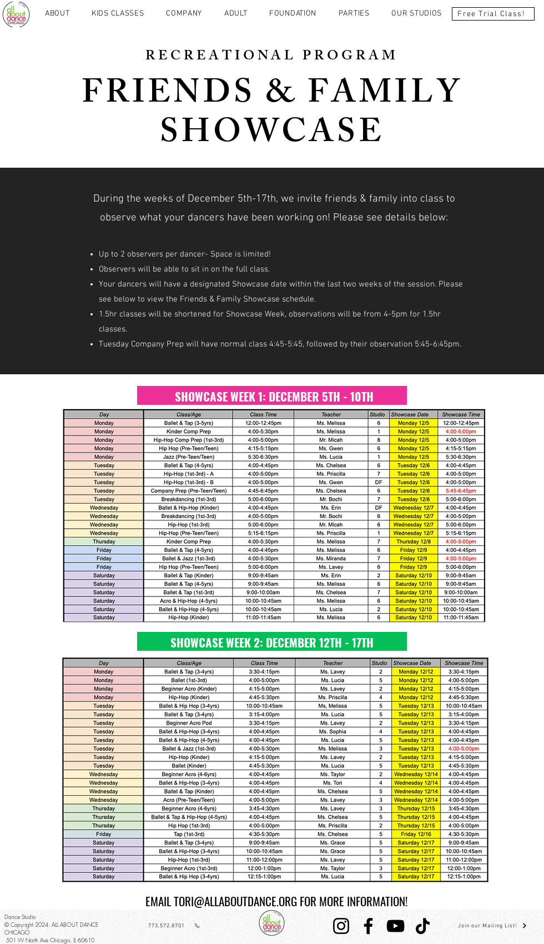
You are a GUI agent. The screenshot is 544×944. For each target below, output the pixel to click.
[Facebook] (368, 926)
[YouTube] (395, 926)
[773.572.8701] (174, 926)
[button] (57, 13)
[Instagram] (341, 926)
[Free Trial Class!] (493, 14)
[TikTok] (423, 926)
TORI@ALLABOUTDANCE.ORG (235, 901)
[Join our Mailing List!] (492, 926)
